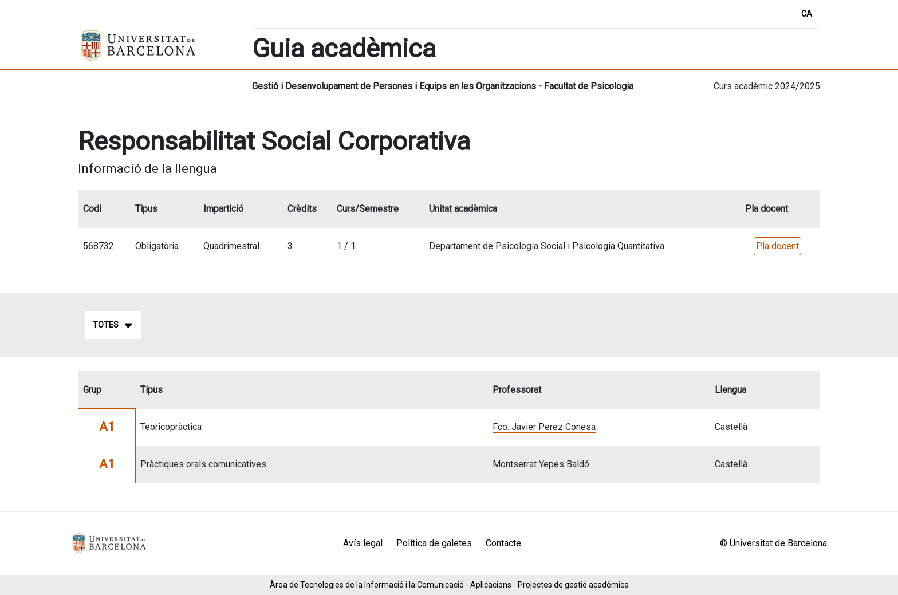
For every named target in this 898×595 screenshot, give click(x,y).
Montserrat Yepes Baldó (541, 464)
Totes (113, 325)
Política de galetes (434, 543)
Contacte (503, 543)
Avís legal (363, 543)
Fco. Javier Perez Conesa (544, 426)
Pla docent (777, 246)
